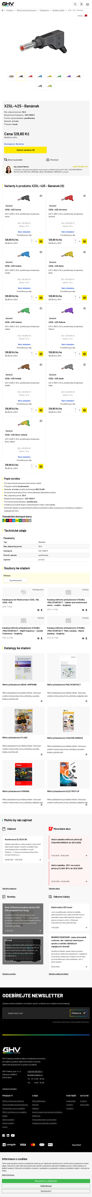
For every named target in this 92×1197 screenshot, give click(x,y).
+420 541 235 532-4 (35, 1071)
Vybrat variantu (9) (25, 150)
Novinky (11, 896)
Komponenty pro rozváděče (13, 1108)
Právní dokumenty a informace (44, 1119)
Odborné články (62, 896)
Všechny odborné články (58, 974)
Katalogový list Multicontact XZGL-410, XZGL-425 (20, 601)
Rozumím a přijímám (46, 1181)
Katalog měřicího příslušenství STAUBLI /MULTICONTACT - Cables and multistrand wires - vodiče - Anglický (67, 602)
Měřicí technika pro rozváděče (14, 1112)
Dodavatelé (70, 1101)
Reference (36, 1116)
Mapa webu (84, 1104)
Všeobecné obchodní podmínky (44, 1123)
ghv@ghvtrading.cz (35, 1075)
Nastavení (46, 1191)
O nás (35, 1095)
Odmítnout (46, 1186)
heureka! (76, 1144)
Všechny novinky (9, 974)
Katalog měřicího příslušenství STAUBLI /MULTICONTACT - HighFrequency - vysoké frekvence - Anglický (22, 630)
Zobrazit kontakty (9, 1089)
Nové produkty (8, 1123)
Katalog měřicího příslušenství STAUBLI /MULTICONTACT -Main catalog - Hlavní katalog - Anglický (66, 630)
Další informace (8, 1175)
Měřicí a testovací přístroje (13, 1101)
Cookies (83, 1101)
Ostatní (84, 1095)
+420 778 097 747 (80, 166)
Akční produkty (8, 1119)
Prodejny (69, 1108)
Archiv (5, 1127)
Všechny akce (54, 888)
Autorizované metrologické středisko (47, 1112)
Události (11, 828)
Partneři (71, 1095)
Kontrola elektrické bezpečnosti (15, 1104)
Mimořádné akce (62, 828)
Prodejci (69, 1104)
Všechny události (9, 888)
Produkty (7, 1095)
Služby (4, 1116)
